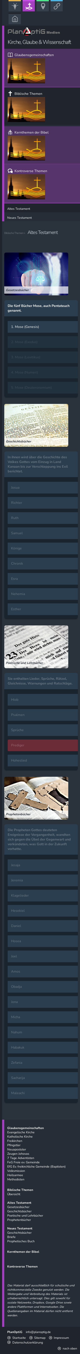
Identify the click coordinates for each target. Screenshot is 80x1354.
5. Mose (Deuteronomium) (31, 387)
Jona (14, 1002)
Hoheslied (19, 760)
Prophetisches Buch (21, 1241)
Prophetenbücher (19, 1220)
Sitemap (39, 1338)
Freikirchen (14, 1141)
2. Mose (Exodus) (24, 342)
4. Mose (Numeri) (24, 372)
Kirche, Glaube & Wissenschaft (30, 10)
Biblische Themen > (14, 233)
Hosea (16, 941)
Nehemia (18, 594)
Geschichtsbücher (19, 1211)
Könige (16, 548)
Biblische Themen (26, 106)
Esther (16, 609)
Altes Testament (18, 209)
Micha (15, 1017)
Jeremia (17, 880)
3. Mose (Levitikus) (25, 357)
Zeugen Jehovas (18, 1154)
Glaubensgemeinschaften (31, 68)
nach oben (70, 1348)
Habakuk (17, 1047)
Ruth (15, 518)
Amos (15, 971)
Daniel (16, 926)
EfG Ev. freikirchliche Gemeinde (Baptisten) (36, 1166)
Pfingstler (13, 1145)
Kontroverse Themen (27, 184)
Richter (16, 502)
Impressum (61, 1338)
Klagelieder (20, 895)
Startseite (19, 1338)
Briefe (11, 1237)
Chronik (17, 563)
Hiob (14, 699)
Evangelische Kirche (21, 1132)
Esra (14, 578)
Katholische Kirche (20, 1136)
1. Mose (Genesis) (25, 326)
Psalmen (18, 715)
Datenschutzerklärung (27, 1342)
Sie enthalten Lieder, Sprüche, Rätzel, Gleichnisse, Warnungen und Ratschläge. (40, 681)
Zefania (16, 1062)
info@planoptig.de (38, 1332)
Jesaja (15, 865)
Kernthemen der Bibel (28, 145)
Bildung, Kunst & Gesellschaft (16, 10)
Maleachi (18, 1093)
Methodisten (15, 1179)
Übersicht (13, 1194)
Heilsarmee (15, 1175)
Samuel (17, 533)
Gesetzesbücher (18, 1207)
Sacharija (18, 1078)
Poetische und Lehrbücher (25, 1215)
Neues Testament (19, 218)
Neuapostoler (16, 1149)
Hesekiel (18, 910)
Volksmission (16, 1171)
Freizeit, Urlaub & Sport (44, 10)
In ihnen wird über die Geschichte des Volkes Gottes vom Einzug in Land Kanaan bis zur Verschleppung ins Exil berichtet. (38, 464)
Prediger (17, 745)
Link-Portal (58, 10)
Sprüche (17, 730)
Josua (15, 487)
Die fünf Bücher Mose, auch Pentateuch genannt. (39, 308)
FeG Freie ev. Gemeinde (23, 1162)
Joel (14, 956)
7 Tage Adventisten (20, 1158)
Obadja (16, 986)
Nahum (16, 1032)
